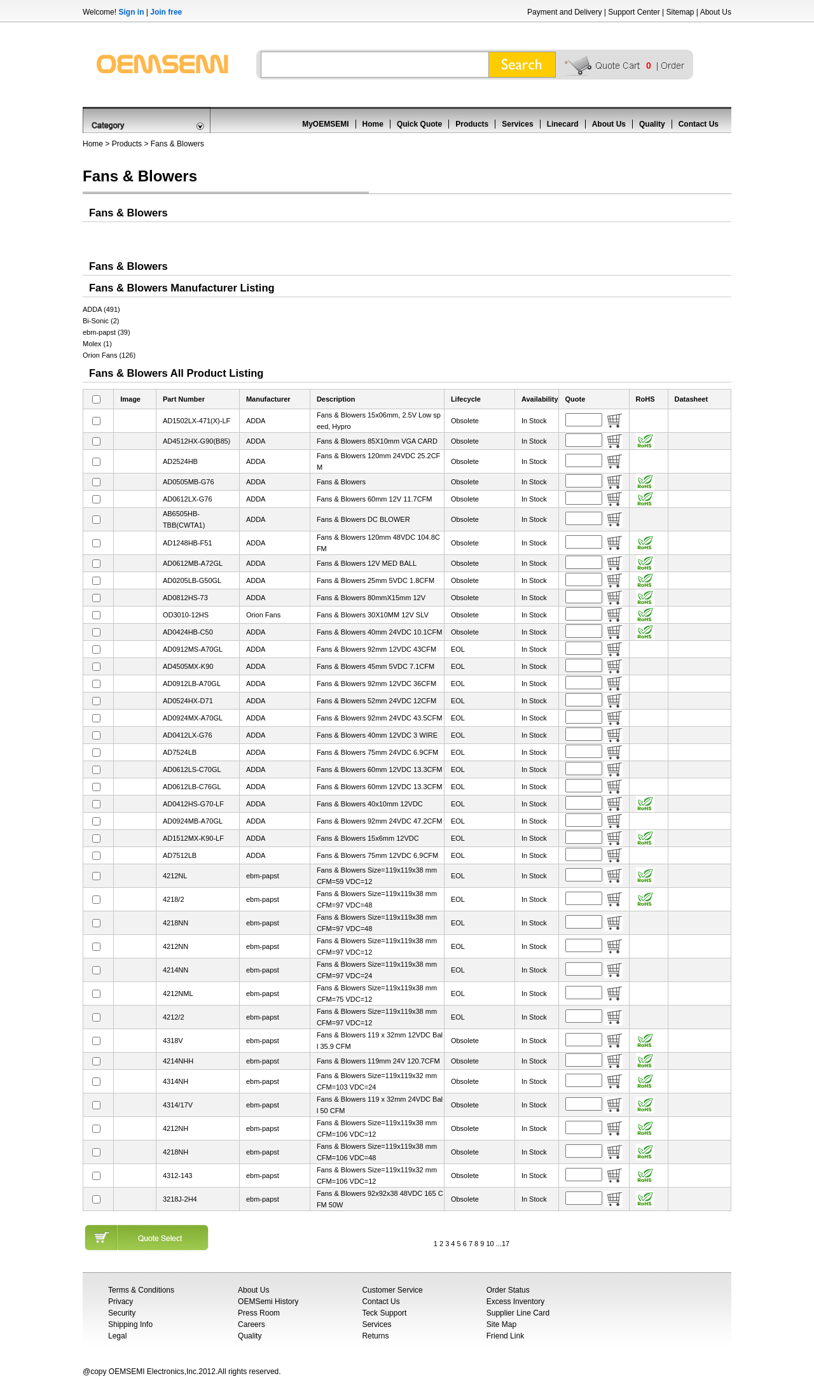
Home (372, 124)
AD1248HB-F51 (187, 543)
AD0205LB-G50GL (192, 580)
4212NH (175, 1128)
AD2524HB (180, 461)
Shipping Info (130, 1324)
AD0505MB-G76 (188, 482)
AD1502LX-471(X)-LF (196, 421)
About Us (715, 12)
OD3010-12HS (186, 615)
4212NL (175, 876)
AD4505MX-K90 (188, 666)
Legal (117, 1335)
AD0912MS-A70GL (193, 649)
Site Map (501, 1324)
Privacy (120, 1301)
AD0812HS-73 (185, 597)
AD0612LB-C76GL (192, 786)
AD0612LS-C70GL (192, 769)
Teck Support (384, 1313)
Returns (375, 1335)
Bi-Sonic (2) (101, 321)
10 (489, 1243)
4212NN (175, 946)
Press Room (259, 1313)
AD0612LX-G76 (187, 499)
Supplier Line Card (517, 1313)
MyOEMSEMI (325, 124)
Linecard (563, 124)
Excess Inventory (515, 1301)
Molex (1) (97, 344)
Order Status (508, 1290)
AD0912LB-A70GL (192, 683)
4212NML (178, 993)
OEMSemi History (268, 1301)
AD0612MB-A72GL (193, 563)
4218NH (175, 1152)
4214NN (175, 970)
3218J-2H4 (180, 1199)
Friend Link (505, 1335)
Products (471, 124)
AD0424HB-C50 (188, 632)
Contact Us (699, 124)
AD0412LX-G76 (187, 735)
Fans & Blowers (177, 143)
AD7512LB (180, 855)
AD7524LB (180, 752)
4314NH (175, 1081)
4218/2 (173, 899)
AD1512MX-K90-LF (193, 838)
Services (517, 124)
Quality (652, 124)
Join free (166, 12)
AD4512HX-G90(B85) (196, 441)
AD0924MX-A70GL (193, 718)
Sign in (131, 12)
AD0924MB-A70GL (193, 821)
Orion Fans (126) (109, 355)
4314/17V (178, 1105)
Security (121, 1313)
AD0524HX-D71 (188, 701)
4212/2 (173, 1017)
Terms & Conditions (141, 1290)
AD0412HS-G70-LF (193, 804)
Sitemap (680, 12)
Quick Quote (419, 124)
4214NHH (178, 1061)
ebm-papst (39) (106, 332)
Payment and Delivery (564, 12)
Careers (251, 1324)
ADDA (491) (101, 309)
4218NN (175, 923)
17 (505, 1243)
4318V (173, 1040)
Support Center (633, 12)
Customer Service (392, 1290)
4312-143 (178, 1175)
